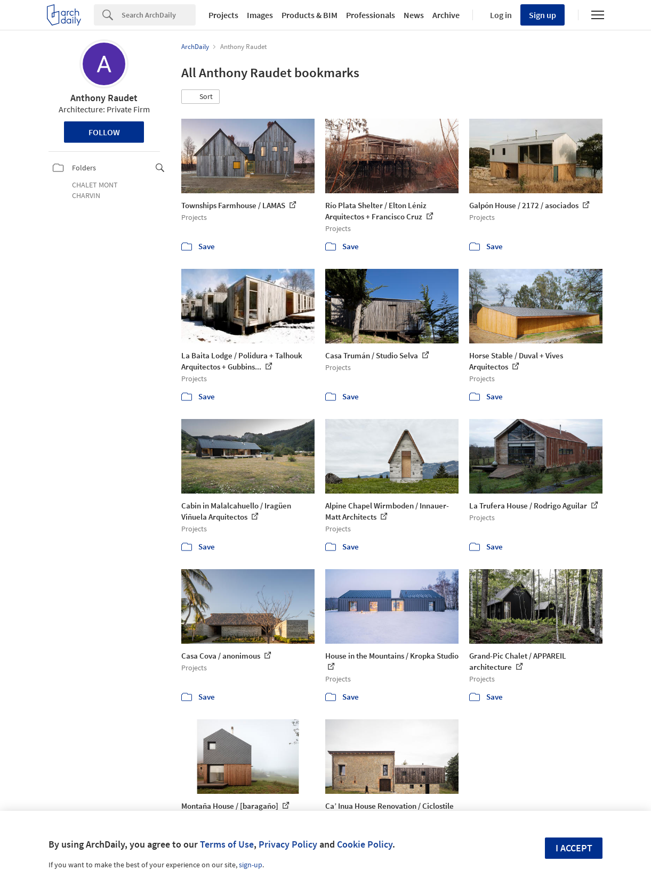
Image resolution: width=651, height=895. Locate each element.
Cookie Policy (364, 844)
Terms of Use (227, 844)
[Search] (159, 15)
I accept (574, 848)
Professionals (370, 15)
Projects (223, 15)
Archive (446, 15)
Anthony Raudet (104, 98)
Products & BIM (309, 15)
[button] (200, 96)
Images (260, 15)
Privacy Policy (288, 844)
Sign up (542, 15)
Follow (104, 132)
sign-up (250, 864)
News (414, 15)
